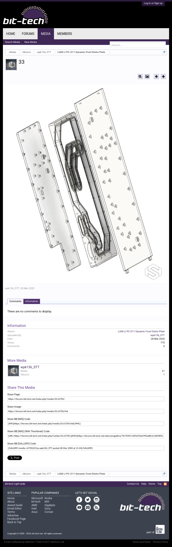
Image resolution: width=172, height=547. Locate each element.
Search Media (12, 42)
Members (64, 34)
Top (159, 483)
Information (31, 301)
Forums (28, 34)
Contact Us (133, 483)
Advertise (13, 515)
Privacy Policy (160, 542)
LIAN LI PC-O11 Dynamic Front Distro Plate (141, 331)
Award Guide (15, 505)
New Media (31, 42)
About (11, 501)
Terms (11, 511)
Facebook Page (16, 518)
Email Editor (14, 508)
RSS (165, 484)
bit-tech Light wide (15, 483)
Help (143, 483)
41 (163, 371)
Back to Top (14, 522)
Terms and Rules (141, 542)
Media (45, 34)
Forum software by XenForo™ (34, 542)
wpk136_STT (12, 288)
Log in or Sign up (153, 3)
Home (10, 34)
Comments (15, 301)
